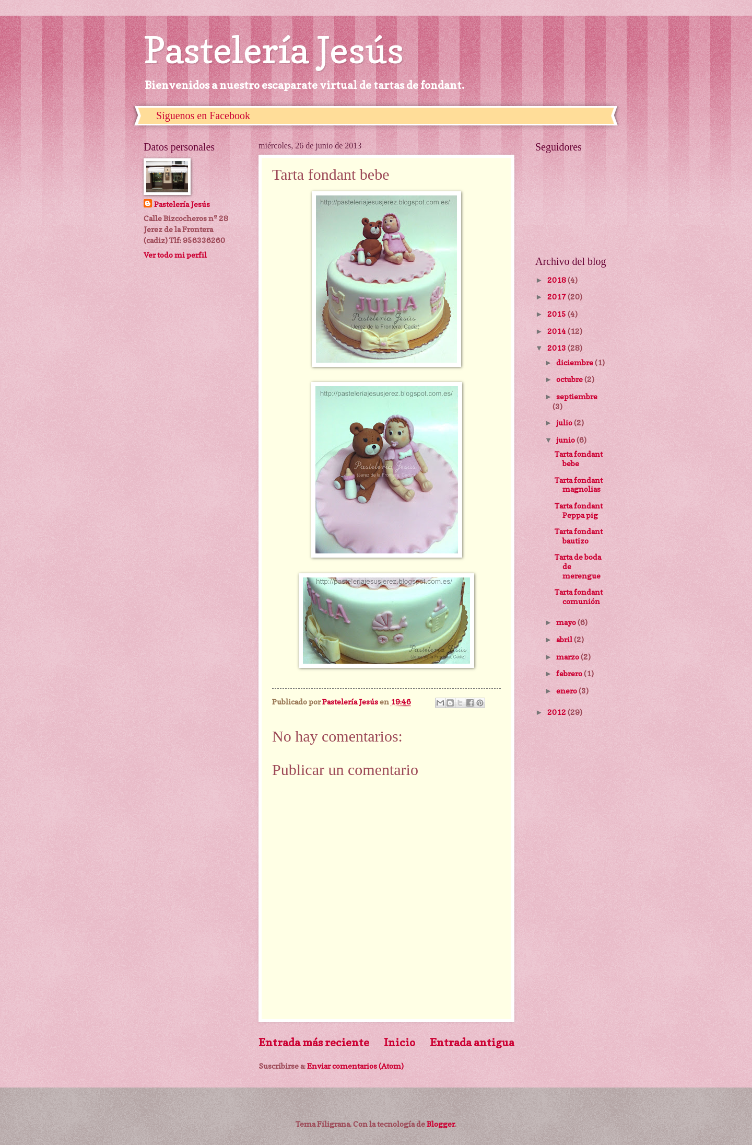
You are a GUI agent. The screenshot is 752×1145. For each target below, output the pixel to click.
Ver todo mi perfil (175, 254)
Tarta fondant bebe (579, 458)
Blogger (441, 1123)
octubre (570, 379)
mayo (567, 622)
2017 (557, 296)
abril (565, 639)
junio (566, 439)
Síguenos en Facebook (203, 115)
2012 (557, 712)
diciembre (575, 362)
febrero (570, 673)
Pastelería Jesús (274, 50)
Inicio (399, 1042)
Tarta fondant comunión (579, 596)
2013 (557, 347)
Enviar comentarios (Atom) (355, 1065)
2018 (557, 279)
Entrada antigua (472, 1042)
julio (565, 422)
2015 (557, 313)
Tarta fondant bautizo (579, 536)
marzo (568, 656)
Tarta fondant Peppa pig (579, 510)
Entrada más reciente (313, 1042)
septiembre (576, 396)
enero (567, 690)
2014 (557, 331)
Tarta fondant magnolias (579, 485)
